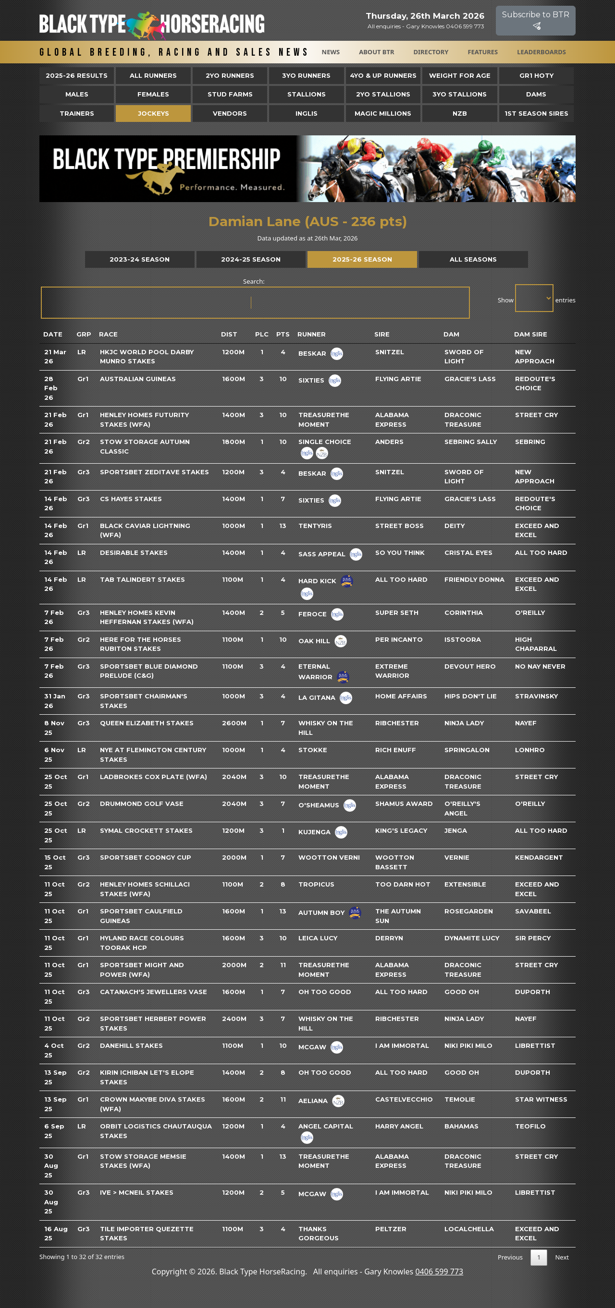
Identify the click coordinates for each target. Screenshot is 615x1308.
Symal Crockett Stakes (146, 830)
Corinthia (463, 612)
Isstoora (462, 639)
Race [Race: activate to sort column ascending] (108, 334)
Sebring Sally (470, 441)
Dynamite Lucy (471, 938)
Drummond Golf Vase (142, 803)
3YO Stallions (459, 94)
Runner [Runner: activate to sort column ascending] (311, 334)
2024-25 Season (251, 259)
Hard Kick (317, 580)
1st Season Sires (536, 113)
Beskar (312, 353)
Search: (254, 298)
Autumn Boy (321, 912)
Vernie (456, 857)
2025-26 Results (77, 75)
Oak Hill (314, 640)
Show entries (537, 298)
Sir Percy (533, 938)
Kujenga (314, 832)
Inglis (306, 113)
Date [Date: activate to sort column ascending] (52, 334)
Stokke (312, 750)
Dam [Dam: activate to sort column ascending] (451, 334)
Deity (454, 525)
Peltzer (390, 1229)
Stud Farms (230, 94)
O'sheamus (318, 805)
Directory (431, 52)
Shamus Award (404, 803)
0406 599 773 (439, 1271)
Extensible (465, 884)
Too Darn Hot (402, 884)
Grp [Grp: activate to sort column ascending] (83, 334)
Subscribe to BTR (535, 20)
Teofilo (530, 1126)
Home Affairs (401, 696)
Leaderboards (541, 52)
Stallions (306, 94)
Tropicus (316, 884)
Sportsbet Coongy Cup (145, 857)
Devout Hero (470, 666)
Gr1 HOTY (536, 75)
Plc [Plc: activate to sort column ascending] (262, 334)
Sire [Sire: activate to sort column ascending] (382, 334)
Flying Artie (398, 379)
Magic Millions (383, 113)
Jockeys (153, 113)
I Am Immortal (402, 1045)
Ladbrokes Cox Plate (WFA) (153, 776)
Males (76, 94)
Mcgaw (312, 1047)
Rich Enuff (395, 750)
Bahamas (461, 1126)
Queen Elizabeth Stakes (147, 723)
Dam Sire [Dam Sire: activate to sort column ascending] (530, 334)
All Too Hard (541, 552)
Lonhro (530, 750)
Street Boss (399, 525)
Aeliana (313, 1100)
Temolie (459, 1099)
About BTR (376, 52)
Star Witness (541, 1099)
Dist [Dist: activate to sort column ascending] (229, 334)
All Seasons (473, 259)
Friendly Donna (474, 579)
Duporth (532, 992)
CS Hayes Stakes (131, 499)
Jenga (455, 830)
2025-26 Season (362, 259)
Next (562, 1257)
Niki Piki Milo (468, 1045)
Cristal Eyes (468, 552)
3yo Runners (306, 75)
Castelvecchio (404, 1099)
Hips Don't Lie (470, 696)
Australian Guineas (138, 379)
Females (153, 94)
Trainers (77, 113)
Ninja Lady (464, 723)
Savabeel (533, 911)
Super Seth (396, 612)
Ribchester (397, 723)
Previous (510, 1257)
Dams (536, 94)
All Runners (153, 75)
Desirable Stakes (134, 552)
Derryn (389, 938)
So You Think (400, 552)
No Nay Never (540, 666)
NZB (460, 113)
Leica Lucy (317, 938)
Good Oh (461, 992)
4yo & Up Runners (383, 75)
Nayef (526, 723)
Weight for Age (460, 75)
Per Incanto (399, 639)
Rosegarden (468, 911)
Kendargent (539, 857)
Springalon (467, 750)
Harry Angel (399, 1126)
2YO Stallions (383, 94)
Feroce (312, 613)
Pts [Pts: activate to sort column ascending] (283, 334)
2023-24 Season (140, 259)
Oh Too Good (324, 992)
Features (482, 52)
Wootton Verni (329, 857)
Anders (389, 441)
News (331, 52)
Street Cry (536, 415)
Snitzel (389, 352)
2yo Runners (230, 75)
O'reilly (530, 612)
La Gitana (316, 697)
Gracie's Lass (470, 379)
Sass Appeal (321, 553)
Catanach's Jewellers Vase (153, 992)
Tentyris (315, 525)
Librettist (535, 1045)
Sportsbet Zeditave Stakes (154, 472)
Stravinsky (536, 696)
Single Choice (324, 441)
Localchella (469, 1229)
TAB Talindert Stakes (142, 579)
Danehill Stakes (131, 1045)
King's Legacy (401, 830)
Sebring (530, 441)
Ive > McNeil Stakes (136, 1192)
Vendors (230, 113)
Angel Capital (325, 1126)
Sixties (311, 380)
